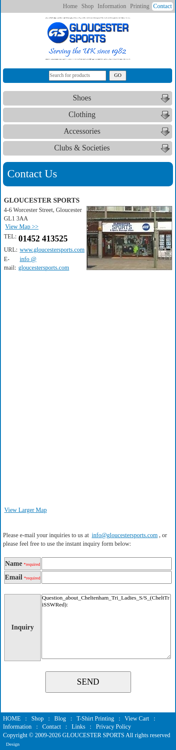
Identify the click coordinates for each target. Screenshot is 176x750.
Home (70, 6)
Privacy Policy (113, 727)
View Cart (137, 718)
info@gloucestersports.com (125, 535)
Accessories (118, 131)
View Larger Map (25, 510)
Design (13, 744)
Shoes (122, 98)
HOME (12, 718)
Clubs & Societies (113, 148)
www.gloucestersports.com (52, 250)
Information (112, 6)
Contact (162, 6)
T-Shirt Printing (95, 718)
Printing (139, 6)
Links (78, 727)
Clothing (120, 115)
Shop (87, 6)
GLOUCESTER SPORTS (94, 735)
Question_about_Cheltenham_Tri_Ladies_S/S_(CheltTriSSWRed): (106, 626)
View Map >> (22, 227)
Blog (60, 718)
